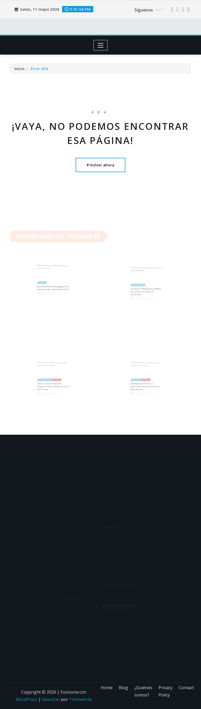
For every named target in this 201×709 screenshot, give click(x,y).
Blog (123, 687)
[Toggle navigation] (100, 45)
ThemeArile (80, 699)
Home (107, 687)
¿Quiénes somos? (143, 691)
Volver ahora (100, 164)
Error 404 (39, 69)
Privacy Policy (165, 691)
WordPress (26, 699)
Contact (186, 687)
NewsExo (51, 699)
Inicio (19, 69)
